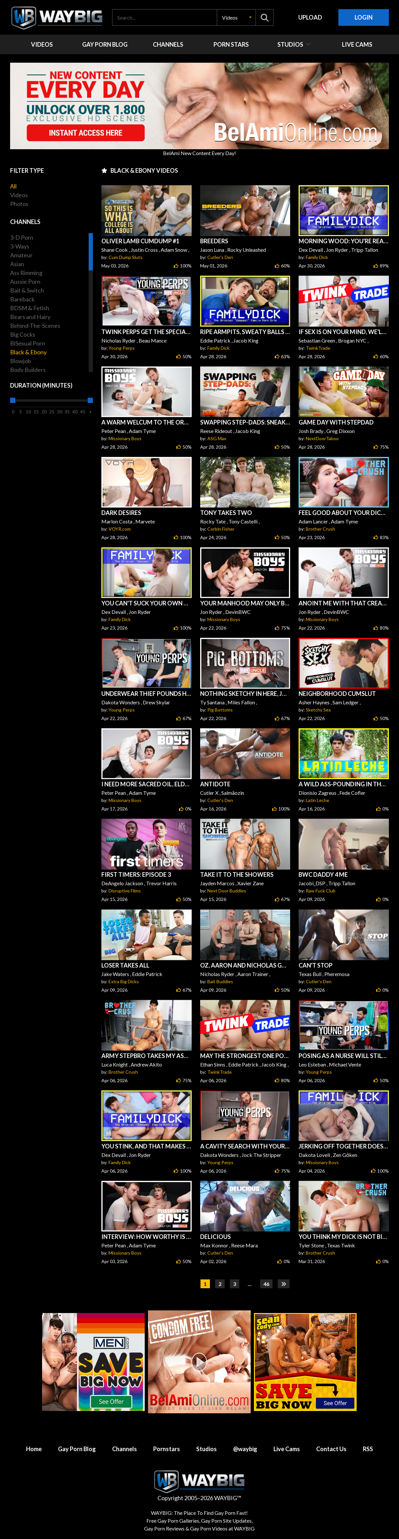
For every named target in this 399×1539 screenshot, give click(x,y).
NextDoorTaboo (322, 438)
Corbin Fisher (220, 529)
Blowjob (20, 360)
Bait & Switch (27, 290)
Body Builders (28, 369)
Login (364, 17)
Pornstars (166, 1448)
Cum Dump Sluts (125, 257)
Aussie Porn (25, 281)
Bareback (22, 299)
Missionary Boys (125, 438)
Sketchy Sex (318, 710)
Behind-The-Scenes (35, 325)
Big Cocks (22, 334)
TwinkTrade (318, 348)
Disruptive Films (125, 890)
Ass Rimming (26, 272)
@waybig (245, 1448)
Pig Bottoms (220, 710)
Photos (19, 203)
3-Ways (19, 246)
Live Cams (286, 1448)
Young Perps (122, 348)
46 (266, 1284)
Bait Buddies (220, 981)
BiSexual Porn (27, 343)
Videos (19, 195)
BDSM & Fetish (29, 308)
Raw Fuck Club (320, 890)
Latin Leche (317, 800)
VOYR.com (120, 529)
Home (34, 1448)
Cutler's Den (220, 257)
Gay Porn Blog (77, 1448)
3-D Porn (21, 237)
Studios (206, 1448)
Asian (17, 263)
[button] (236, 17)
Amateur (21, 255)
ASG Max (216, 438)
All (13, 186)
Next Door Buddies (226, 890)
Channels (124, 1448)
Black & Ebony (28, 352)
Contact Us (331, 1448)
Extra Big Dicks (124, 981)
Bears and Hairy (30, 316)
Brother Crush (320, 529)
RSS (368, 1448)
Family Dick (317, 257)
